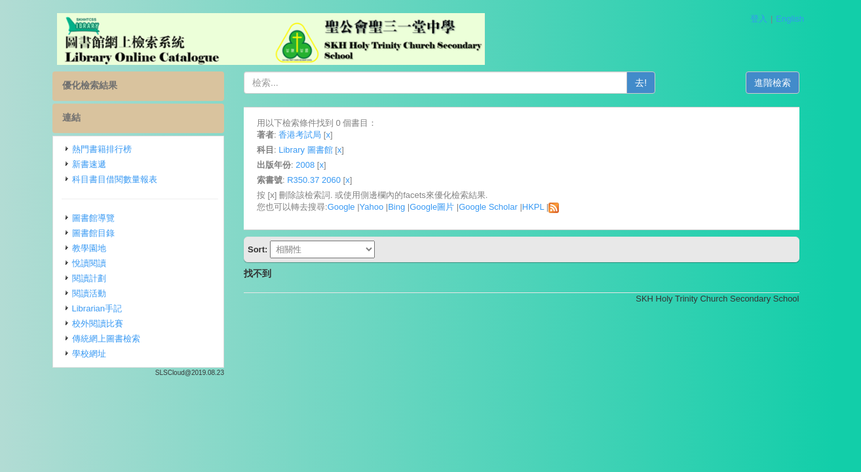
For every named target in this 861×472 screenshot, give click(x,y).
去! (641, 82)
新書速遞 (89, 164)
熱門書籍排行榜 (102, 149)
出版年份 (274, 165)
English (790, 19)
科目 (265, 150)
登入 (758, 19)
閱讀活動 (89, 293)
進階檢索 (772, 82)
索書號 (269, 180)
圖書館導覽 (93, 218)
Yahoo (372, 207)
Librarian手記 (97, 308)
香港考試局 (299, 135)
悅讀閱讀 (89, 263)
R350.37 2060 (314, 180)
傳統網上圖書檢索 (106, 339)
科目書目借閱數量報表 (114, 179)
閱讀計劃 (89, 278)
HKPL (533, 207)
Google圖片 (432, 207)
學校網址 (89, 354)
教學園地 (89, 248)
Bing (396, 207)
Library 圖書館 (305, 150)
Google (341, 207)
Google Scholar (488, 207)
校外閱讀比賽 (97, 323)
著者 (265, 135)
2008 (305, 165)
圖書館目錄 (93, 233)
